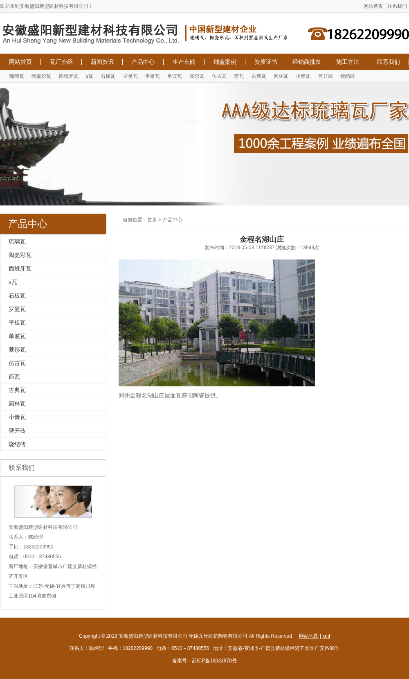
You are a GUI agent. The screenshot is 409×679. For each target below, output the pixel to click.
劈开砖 (325, 76)
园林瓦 (281, 76)
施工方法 (347, 62)
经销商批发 (306, 62)
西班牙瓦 (69, 76)
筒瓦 (239, 76)
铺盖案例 (224, 62)
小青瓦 (303, 76)
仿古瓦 (219, 76)
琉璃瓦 (16, 76)
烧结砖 (347, 76)
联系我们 (397, 6)
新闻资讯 (102, 62)
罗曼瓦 (130, 76)
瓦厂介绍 (61, 62)
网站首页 (373, 6)
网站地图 (309, 636)
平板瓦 (152, 76)
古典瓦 (259, 76)
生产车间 (184, 62)
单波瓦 (174, 76)
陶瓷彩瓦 (41, 76)
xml (326, 636)
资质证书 (265, 62)
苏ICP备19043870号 (214, 660)
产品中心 (143, 62)
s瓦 (89, 76)
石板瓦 (108, 76)
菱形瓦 (197, 76)
